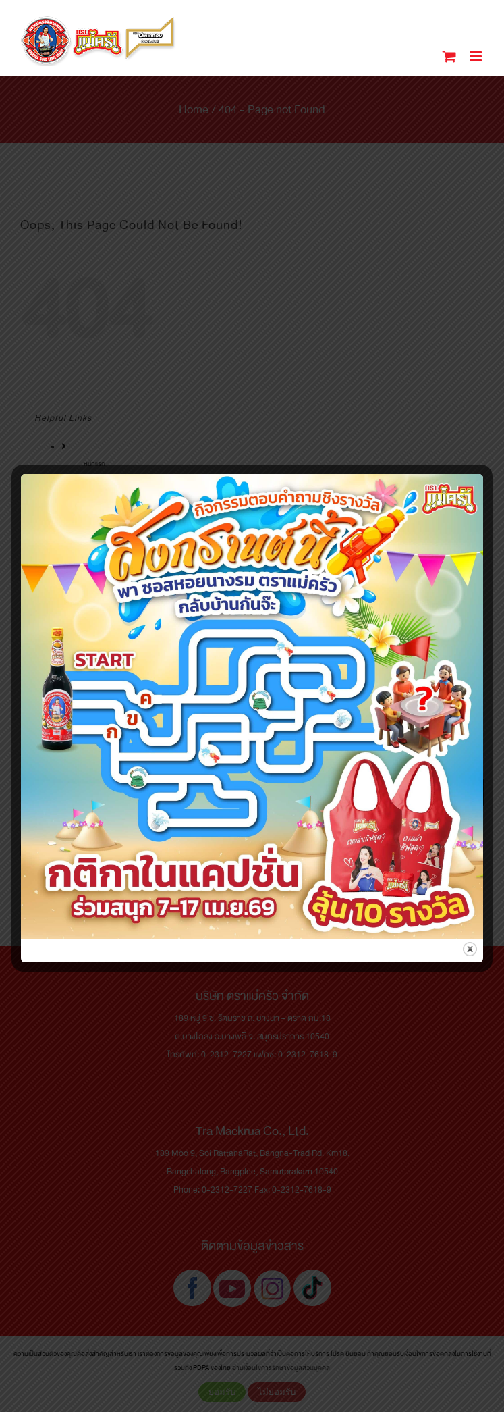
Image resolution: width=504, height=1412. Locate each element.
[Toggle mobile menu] (477, 56)
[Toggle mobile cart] (449, 56)
